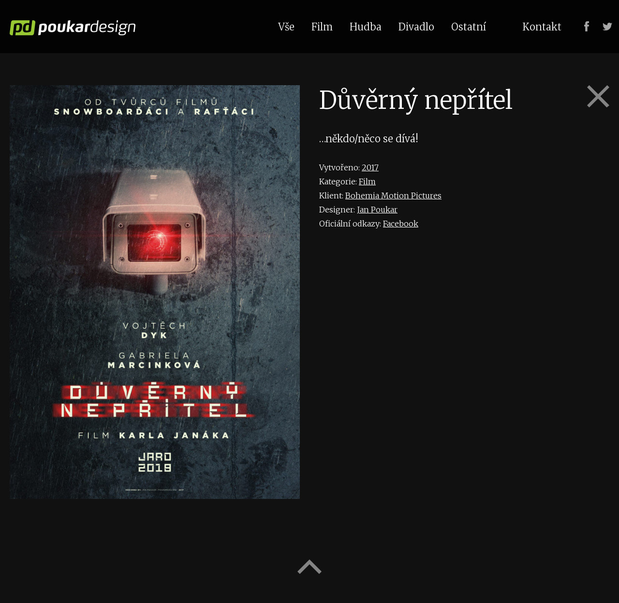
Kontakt (541, 26)
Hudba (366, 26)
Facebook (400, 223)
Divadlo (416, 26)
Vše (286, 26)
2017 (370, 167)
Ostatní (468, 26)
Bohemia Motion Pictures (393, 195)
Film (367, 181)
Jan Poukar (377, 209)
